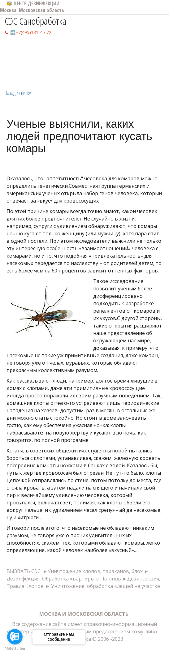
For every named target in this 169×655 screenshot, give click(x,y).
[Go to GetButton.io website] (15, 649)
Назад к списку (18, 92)
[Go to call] (15, 636)
